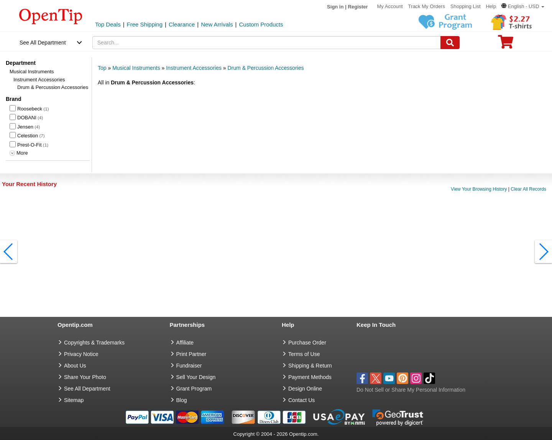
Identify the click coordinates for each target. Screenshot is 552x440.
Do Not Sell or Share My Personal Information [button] (410, 390)
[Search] (450, 42)
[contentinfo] (51, 16)
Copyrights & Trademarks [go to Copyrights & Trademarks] (94, 342)
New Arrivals (217, 24)
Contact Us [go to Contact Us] (301, 400)
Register (358, 7)
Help (491, 6)
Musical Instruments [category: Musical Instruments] (136, 68)
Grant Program (194, 389)
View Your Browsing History (479, 189)
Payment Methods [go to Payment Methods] (310, 377)
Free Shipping (145, 24)
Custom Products (261, 24)
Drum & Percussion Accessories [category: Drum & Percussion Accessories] (266, 68)
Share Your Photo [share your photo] (85, 377)
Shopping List (465, 6)
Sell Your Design (196, 377)
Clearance (182, 24)
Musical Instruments (32, 71)
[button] (522, 6)
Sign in (335, 7)
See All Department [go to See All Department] (87, 389)
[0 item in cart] (505, 44)
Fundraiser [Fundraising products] (189, 366)
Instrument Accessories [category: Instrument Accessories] (194, 68)
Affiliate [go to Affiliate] (185, 342)
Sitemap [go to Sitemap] (74, 400)
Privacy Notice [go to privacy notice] (81, 354)
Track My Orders (426, 6)
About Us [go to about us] (75, 366)
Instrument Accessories (39, 79)
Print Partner (191, 354)
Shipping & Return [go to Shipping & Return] (310, 366)
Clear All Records (528, 189)
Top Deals (108, 24)
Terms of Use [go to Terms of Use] (304, 354)
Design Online (305, 389)
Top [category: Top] (102, 68)
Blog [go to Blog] (181, 400)
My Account (390, 6)
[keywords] (266, 42)
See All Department (43, 43)
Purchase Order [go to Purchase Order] (307, 342)
